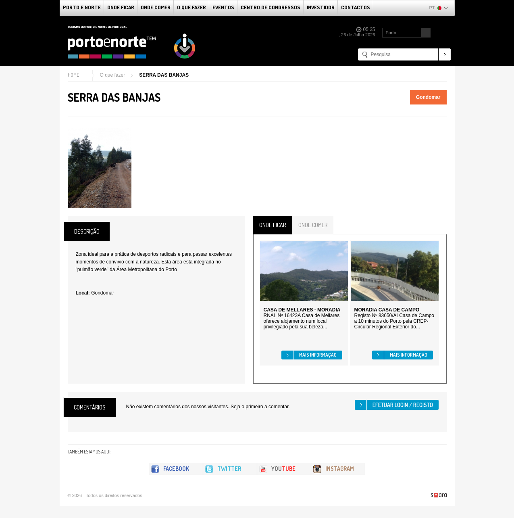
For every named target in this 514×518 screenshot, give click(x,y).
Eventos (223, 7)
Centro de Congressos (270, 7)
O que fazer (191, 7)
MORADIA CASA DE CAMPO (387, 310)
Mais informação (318, 355)
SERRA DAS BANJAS (164, 75)
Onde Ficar (120, 7)
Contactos (355, 7)
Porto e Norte (82, 7)
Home (73, 75)
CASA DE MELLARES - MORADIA (302, 310)
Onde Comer (156, 7)
